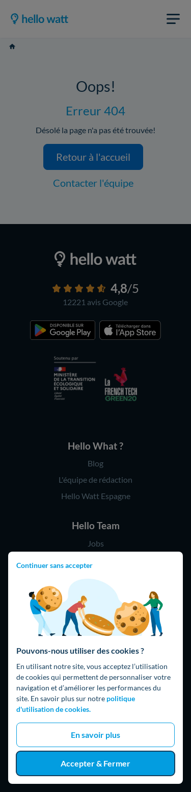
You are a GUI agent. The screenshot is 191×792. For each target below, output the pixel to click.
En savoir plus (95, 734)
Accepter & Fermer (95, 763)
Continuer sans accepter (54, 565)
